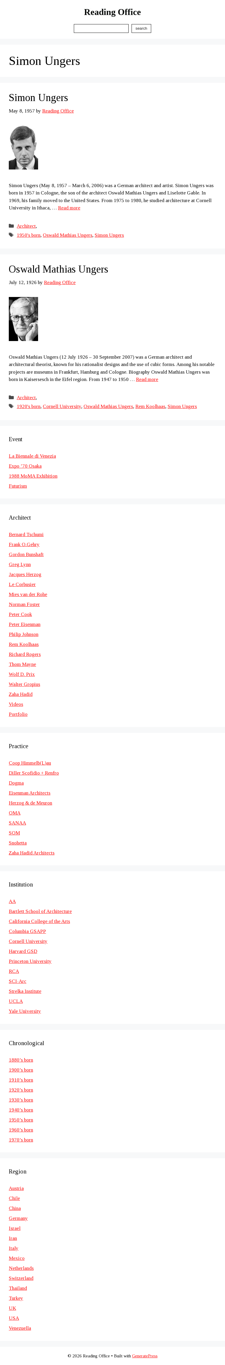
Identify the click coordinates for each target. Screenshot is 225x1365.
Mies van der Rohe (28, 594)
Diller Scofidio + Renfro (34, 773)
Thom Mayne (22, 664)
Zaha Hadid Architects (31, 853)
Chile (14, 1198)
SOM (14, 833)
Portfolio (18, 714)
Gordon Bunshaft (26, 554)
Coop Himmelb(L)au (30, 763)
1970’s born (21, 1140)
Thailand (18, 1288)
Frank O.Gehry (24, 544)
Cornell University (62, 406)
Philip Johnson (23, 634)
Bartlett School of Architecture (40, 911)
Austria (16, 1188)
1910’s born (21, 1080)
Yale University (25, 1011)
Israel (15, 1228)
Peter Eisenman (24, 624)
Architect (26, 226)
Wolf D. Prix (22, 674)
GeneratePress (145, 1356)
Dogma (16, 783)
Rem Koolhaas (150, 406)
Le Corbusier (22, 584)
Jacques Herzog (25, 574)
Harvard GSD (23, 951)
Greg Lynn (20, 564)
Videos (16, 704)
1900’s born (21, 1070)
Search (141, 28)
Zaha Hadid (21, 694)
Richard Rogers (25, 654)
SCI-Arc (17, 981)
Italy (13, 1248)
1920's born (28, 406)
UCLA (16, 1001)
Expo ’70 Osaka (25, 466)
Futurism (18, 486)
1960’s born (21, 1130)
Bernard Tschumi (26, 534)
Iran (13, 1238)
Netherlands (21, 1268)
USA (14, 1318)
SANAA (17, 823)
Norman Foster (24, 604)
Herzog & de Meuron (30, 803)
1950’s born (21, 1120)
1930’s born (21, 1100)
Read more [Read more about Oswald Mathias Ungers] (147, 379)
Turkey (16, 1298)
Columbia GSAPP (27, 931)
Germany (18, 1218)
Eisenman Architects (29, 793)
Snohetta (18, 843)
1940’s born (21, 1110)
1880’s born (21, 1060)
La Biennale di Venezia (32, 456)
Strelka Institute (25, 991)
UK (12, 1308)
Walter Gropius (24, 684)
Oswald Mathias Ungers (67, 235)
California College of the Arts (39, 921)
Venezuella (20, 1328)
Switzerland (21, 1278)
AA (12, 901)
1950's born (28, 235)
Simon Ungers (38, 97)
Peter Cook (20, 614)
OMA (15, 813)
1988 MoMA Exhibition (33, 476)
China (15, 1208)
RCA (14, 971)
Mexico (17, 1258)
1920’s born (21, 1090)
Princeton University (30, 961)
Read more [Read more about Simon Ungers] (69, 208)
